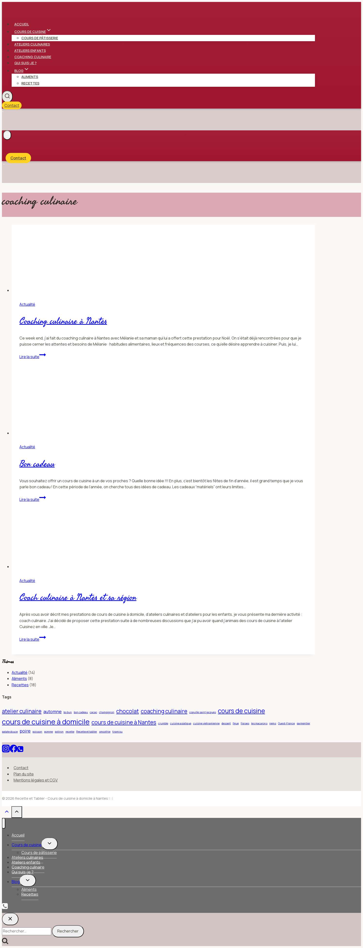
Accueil (21, 24)
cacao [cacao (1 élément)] (93, 712)
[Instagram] (6, 750)
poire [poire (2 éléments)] (25, 731)
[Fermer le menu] (3, 823)
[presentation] (163, 259)
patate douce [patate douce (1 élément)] (10, 731)
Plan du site (24, 774)
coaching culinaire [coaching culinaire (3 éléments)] (164, 711)
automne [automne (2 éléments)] (52, 711)
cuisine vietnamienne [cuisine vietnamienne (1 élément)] (206, 723)
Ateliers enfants (30, 50)
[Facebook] (13, 750)
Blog (16, 881)
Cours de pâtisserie (39, 38)
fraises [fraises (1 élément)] (245, 723)
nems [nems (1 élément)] (272, 723)
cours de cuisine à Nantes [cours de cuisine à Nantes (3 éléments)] (123, 722)
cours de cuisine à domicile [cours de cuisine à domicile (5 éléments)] (46, 722)
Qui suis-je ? (25, 63)
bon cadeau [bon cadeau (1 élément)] (81, 712)
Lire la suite (32, 356)
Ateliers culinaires (32, 44)
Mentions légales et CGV (36, 780)
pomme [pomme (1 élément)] (48, 731)
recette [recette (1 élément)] (70, 731)
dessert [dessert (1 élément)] (226, 723)
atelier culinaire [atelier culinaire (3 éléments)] (21, 711)
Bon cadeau (37, 464)
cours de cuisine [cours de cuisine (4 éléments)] (241, 710)
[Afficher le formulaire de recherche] (7, 97)
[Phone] (5, 906)
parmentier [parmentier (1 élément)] (303, 723)
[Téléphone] (20, 750)
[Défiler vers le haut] (6, 813)
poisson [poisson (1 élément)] (37, 731)
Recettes (30, 83)
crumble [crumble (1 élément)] (163, 723)
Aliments (29, 76)
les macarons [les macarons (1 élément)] (259, 723)
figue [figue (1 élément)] (236, 723)
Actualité (27, 304)
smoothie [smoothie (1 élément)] (104, 731)
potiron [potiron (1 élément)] (59, 731)
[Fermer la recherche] (10, 919)
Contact (11, 105)
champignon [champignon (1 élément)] (106, 712)
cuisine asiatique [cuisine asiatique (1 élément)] (180, 723)
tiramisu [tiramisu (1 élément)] (117, 731)
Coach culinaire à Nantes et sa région (77, 597)
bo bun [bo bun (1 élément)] (68, 712)
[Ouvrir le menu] (7, 135)
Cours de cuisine (26, 844)
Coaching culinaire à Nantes (63, 321)
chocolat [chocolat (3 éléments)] (127, 711)
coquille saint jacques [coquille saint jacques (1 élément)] (202, 712)
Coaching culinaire (32, 57)
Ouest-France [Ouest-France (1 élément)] (286, 723)
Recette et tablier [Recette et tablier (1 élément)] (86, 731)
